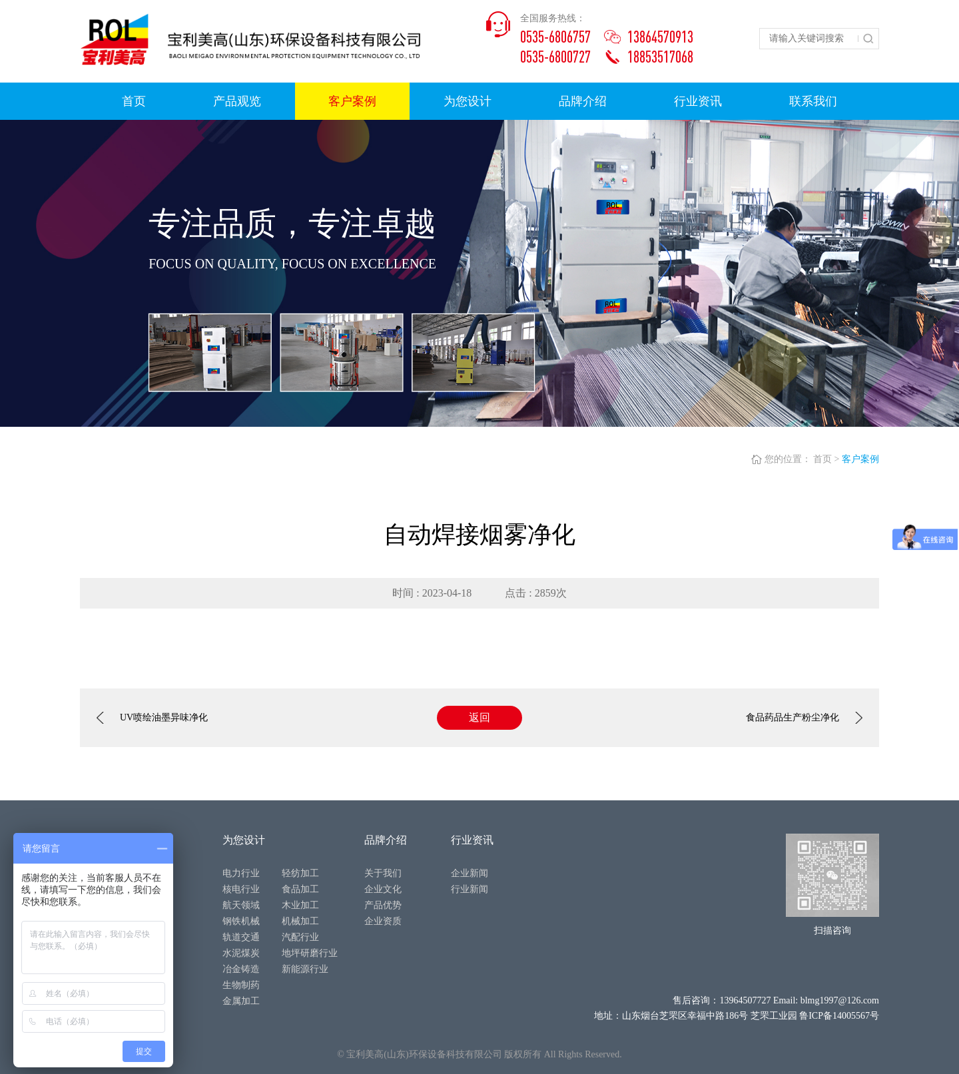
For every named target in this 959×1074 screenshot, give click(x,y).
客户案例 (860, 459)
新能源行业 (305, 969)
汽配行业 (300, 937)
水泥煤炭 (241, 953)
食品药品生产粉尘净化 (804, 718)
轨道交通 (241, 937)
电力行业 (241, 873)
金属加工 (241, 1001)
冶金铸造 (241, 969)
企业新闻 (469, 873)
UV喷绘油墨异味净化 (152, 718)
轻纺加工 (300, 873)
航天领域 (241, 905)
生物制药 (241, 985)
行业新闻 (469, 889)
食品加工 (300, 889)
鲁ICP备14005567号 (839, 1016)
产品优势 (383, 905)
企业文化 (383, 889)
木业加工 (300, 905)
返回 (479, 717)
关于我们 (383, 873)
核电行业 (241, 889)
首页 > (826, 459)
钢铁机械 (241, 921)
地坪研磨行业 (310, 953)
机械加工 (300, 921)
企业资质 (383, 921)
